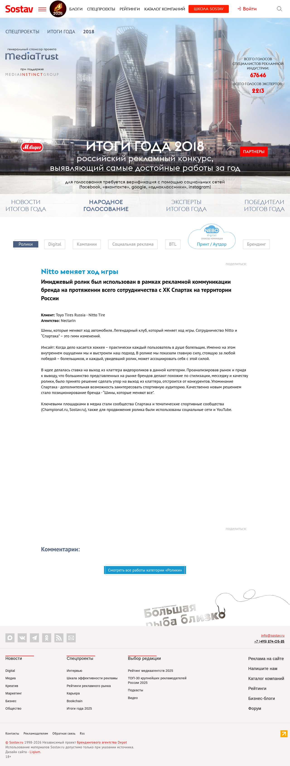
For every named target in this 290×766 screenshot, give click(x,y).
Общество (13, 708)
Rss (82, 733)
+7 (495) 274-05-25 (269, 641)
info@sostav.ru (273, 635)
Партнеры (254, 151)
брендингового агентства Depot (102, 742)
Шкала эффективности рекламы (92, 678)
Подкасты (135, 690)
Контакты (12, 733)
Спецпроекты (22, 31)
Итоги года (61, 31)
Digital (10, 670)
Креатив (11, 686)
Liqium (35, 752)
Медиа (10, 678)
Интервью (74, 670)
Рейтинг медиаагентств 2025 (150, 670)
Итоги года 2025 (79, 708)
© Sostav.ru (14, 742)
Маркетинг (13, 693)
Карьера (73, 693)
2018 (88, 31)
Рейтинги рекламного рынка (89, 686)
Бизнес (11, 701)
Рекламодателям (36, 733)
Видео (133, 698)
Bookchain (74, 701)
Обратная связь (64, 733)
